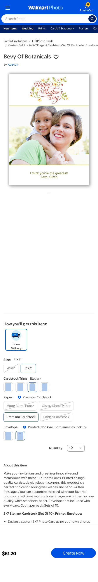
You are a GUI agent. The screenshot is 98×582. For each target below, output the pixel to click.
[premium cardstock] (21, 417)
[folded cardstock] (56, 417)
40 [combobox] (71, 448)
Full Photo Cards (42, 41)
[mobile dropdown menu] (7, 7)
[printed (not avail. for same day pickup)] (20, 435)
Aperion (13, 64)
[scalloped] (44, 387)
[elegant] (32, 387)
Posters (84, 28)
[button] (56, 57)
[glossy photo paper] (56, 406)
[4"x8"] (11, 368)
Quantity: (56, 448)
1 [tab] (48, 192)
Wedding (27, 28)
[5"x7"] (28, 368)
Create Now (73, 553)
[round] (20, 387)
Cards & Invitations (15, 41)
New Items (10, 28)
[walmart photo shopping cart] (86, 7)
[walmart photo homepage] (45, 7)
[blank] (8, 435)
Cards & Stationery (62, 28)
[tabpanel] (49, 129)
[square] (8, 387)
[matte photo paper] (20, 406)
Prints (42, 28)
